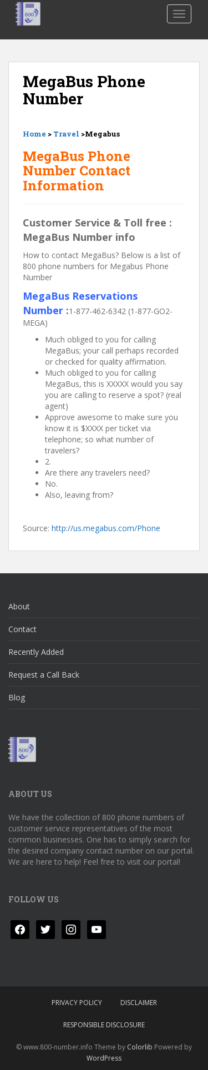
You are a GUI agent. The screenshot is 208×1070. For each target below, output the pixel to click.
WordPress (104, 1058)
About (19, 606)
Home (34, 134)
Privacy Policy (77, 1002)
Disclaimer (138, 1002)
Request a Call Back (43, 674)
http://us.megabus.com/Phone (106, 528)
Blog (16, 697)
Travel (66, 134)
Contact (22, 629)
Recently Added (36, 652)
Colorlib (140, 1047)
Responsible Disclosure (104, 1024)
